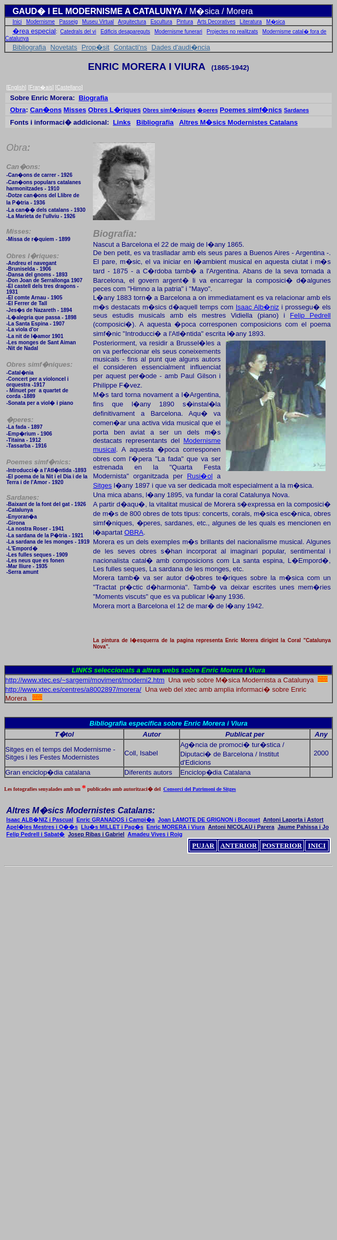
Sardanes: (22, 497)
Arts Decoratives (216, 22)
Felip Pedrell (310, 315)
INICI (317, 845)
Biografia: (115, 233)
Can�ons (46, 110)
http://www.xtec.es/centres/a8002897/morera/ (73, 689)
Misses (75, 110)
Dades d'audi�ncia (180, 47)
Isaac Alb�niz (257, 307)
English (16, 87)
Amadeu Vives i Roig (155, 834)
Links (121, 122)
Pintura (184, 22)
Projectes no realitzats (232, 31)
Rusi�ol (199, 476)
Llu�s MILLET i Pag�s (112, 827)
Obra (18, 110)
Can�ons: (23, 167)
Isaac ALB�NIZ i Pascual (39, 819)
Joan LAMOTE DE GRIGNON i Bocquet (209, 819)
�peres (207, 110)
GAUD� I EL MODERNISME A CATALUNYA (99, 11)
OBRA (133, 532)
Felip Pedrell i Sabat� (35, 834)
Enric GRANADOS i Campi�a (115, 819)
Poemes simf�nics (251, 110)
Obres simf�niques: (39, 364)
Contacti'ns (130, 47)
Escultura (161, 22)
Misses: (18, 231)
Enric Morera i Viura (233, 670)
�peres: (19, 420)
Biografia (93, 98)
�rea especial (34, 31)
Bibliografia (29, 47)
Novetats (64, 47)
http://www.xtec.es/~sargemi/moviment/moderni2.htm (84, 680)
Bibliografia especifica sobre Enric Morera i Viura (169, 723)
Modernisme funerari (178, 31)
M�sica (275, 22)
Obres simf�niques (169, 110)
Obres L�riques (114, 110)
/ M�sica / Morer (216, 11)
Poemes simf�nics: (38, 462)
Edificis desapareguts (125, 31)
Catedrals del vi (78, 31)
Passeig (68, 22)
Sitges (102, 485)
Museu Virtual (98, 22)
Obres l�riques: (32, 256)
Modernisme (40, 22)
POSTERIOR (282, 845)
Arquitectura (132, 22)
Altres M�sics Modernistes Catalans (238, 122)
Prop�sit (95, 47)
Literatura (251, 22)
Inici (17, 22)
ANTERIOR (238, 845)
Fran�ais (41, 87)
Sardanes (296, 110)
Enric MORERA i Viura (176, 827)
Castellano (68, 87)
